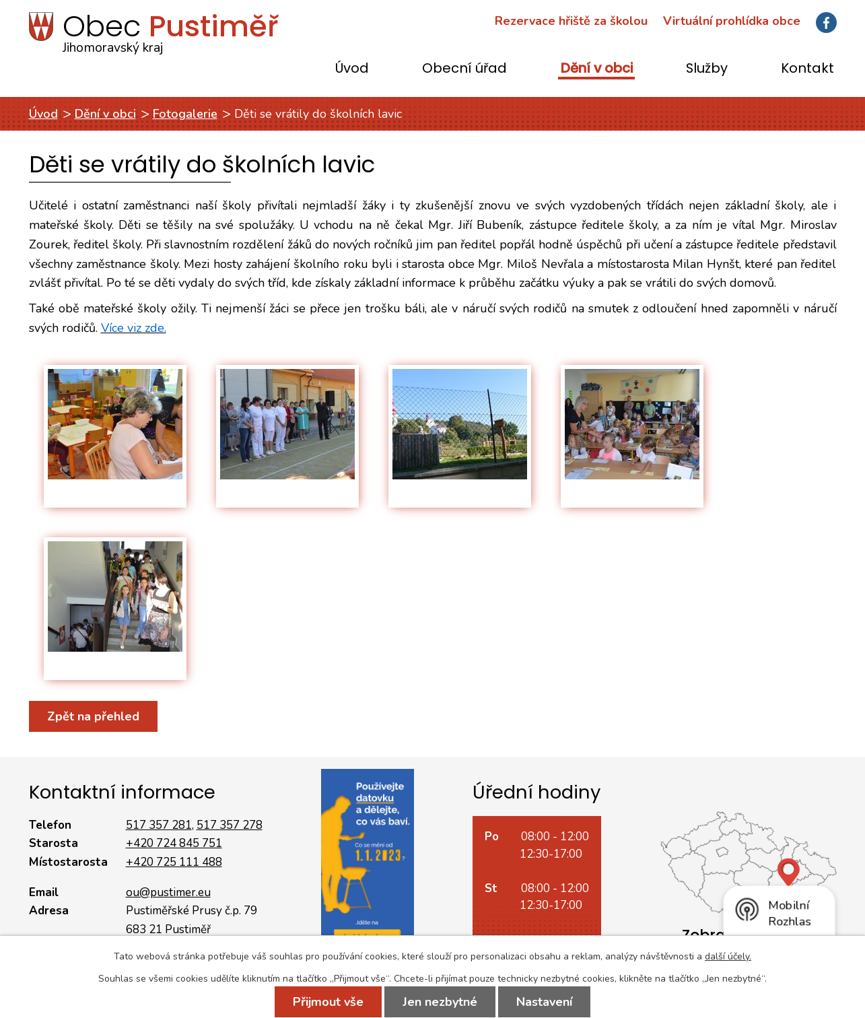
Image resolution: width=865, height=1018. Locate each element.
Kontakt (807, 69)
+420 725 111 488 (174, 862)
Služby (707, 69)
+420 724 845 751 (174, 843)
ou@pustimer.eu (168, 892)
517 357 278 (230, 825)
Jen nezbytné (440, 1002)
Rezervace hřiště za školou (571, 21)
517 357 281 (159, 825)
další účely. (728, 956)
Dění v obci (597, 69)
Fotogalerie (185, 114)
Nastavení (544, 1002)
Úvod (352, 69)
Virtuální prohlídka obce (731, 21)
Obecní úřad (464, 69)
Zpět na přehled (93, 716)
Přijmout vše (328, 1002)
